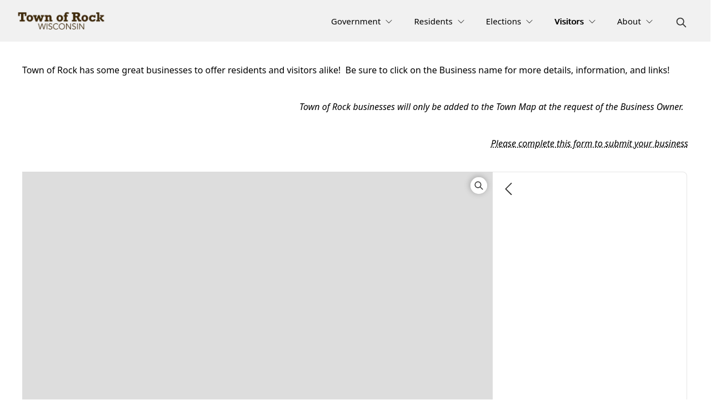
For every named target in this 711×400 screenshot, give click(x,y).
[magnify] (681, 22)
